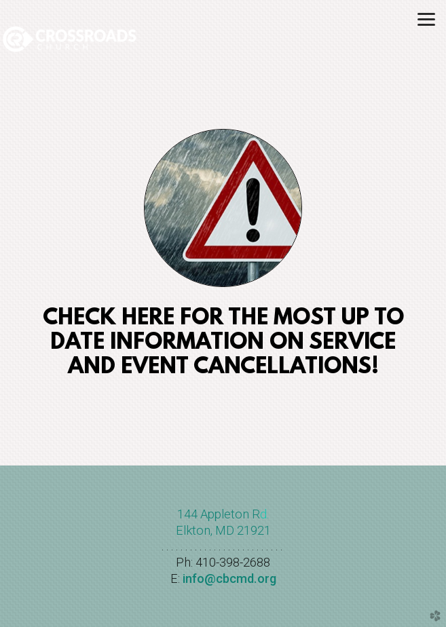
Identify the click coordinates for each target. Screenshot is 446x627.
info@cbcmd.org (229, 578)
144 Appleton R (218, 514)
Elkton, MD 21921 (223, 530)
